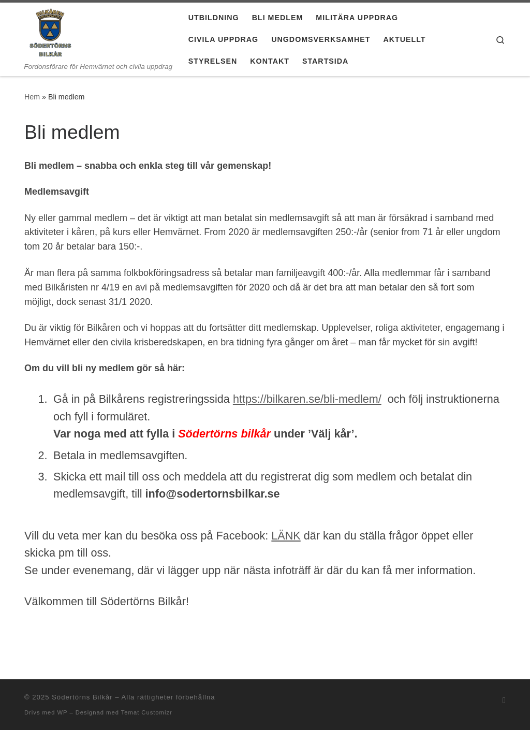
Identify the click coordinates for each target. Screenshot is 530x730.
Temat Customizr (146, 712)
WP (62, 712)
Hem (32, 97)
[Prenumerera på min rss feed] (504, 700)
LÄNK (285, 535)
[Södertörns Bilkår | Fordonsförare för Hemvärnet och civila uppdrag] (50, 32)
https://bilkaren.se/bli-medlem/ (307, 398)
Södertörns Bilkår (82, 697)
